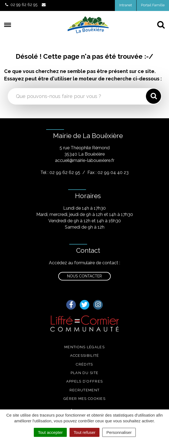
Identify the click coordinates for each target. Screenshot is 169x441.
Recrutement (84, 390)
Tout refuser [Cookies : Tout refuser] (84, 432)
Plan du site (85, 373)
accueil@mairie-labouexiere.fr (84, 160)
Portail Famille (153, 5)
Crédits (84, 364)
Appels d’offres (84, 381)
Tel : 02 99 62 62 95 (60, 172)
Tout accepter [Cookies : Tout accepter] (50, 432)
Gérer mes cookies (84, 399)
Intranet (125, 5)
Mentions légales (84, 347)
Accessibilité (84, 355)
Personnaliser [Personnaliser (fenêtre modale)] (119, 432)
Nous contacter (84, 276)
